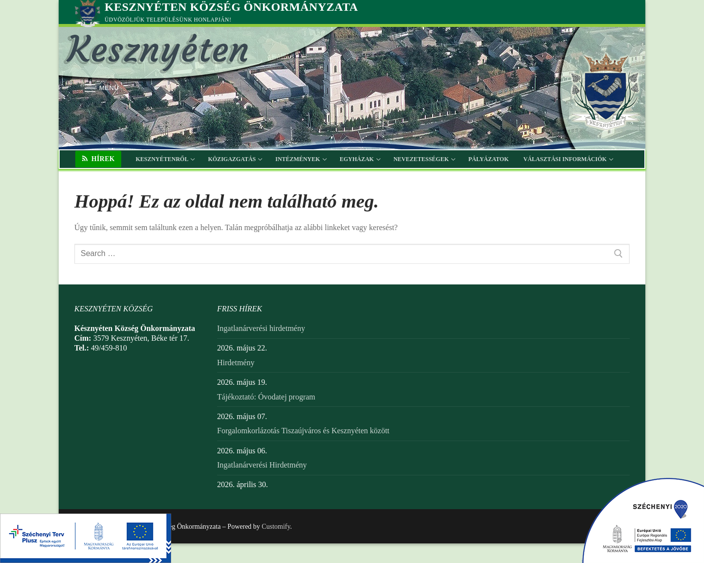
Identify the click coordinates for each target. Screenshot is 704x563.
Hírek (98, 159)
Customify (276, 526)
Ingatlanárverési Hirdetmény (262, 465)
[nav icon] (101, 88)
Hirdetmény (235, 362)
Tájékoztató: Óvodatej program (266, 397)
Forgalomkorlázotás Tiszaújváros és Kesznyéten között (303, 430)
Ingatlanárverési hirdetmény (261, 328)
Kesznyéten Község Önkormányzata (231, 6)
